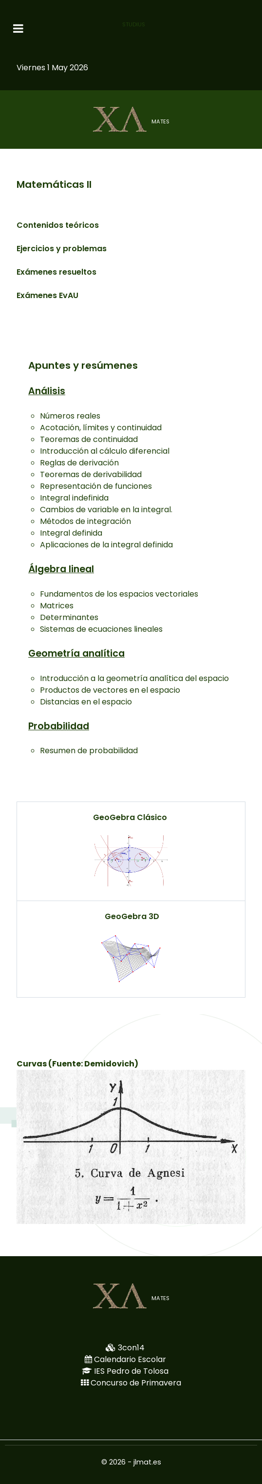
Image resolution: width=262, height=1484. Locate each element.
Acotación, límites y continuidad (101, 427)
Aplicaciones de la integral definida (106, 544)
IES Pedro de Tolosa (131, 1371)
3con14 (131, 1347)
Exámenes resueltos (56, 272)
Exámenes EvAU (47, 295)
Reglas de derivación (79, 462)
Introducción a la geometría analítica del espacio (134, 678)
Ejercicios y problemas (62, 248)
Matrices (57, 605)
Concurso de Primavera (136, 1382)
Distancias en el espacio (86, 701)
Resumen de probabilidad (89, 750)
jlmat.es (147, 1462)
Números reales (70, 415)
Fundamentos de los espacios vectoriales (119, 594)
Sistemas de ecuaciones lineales (101, 629)
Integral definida (71, 533)
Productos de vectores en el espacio (110, 690)
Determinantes (69, 617)
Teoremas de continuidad (89, 439)
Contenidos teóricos (58, 225)
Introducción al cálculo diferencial (104, 451)
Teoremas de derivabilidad (91, 474)
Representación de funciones (96, 486)
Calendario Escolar (130, 1359)
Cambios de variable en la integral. (106, 509)
